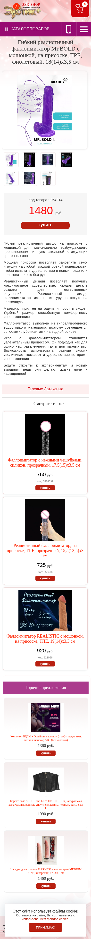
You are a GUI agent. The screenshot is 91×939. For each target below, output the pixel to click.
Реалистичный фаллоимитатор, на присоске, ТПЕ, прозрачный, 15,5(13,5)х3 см (45, 550)
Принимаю (45, 927)
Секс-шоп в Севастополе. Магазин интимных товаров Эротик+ (21, 10)
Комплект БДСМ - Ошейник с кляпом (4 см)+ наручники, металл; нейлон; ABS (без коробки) (46, 738)
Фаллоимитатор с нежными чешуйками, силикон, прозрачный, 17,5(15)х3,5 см (45, 463)
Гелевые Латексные (45, 389)
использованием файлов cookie (45, 919)
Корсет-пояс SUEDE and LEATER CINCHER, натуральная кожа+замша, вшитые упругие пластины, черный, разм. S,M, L (45, 804)
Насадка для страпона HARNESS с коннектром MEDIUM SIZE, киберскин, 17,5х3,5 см (46, 871)
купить (45, 224)
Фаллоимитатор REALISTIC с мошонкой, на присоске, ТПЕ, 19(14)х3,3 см (45, 639)
